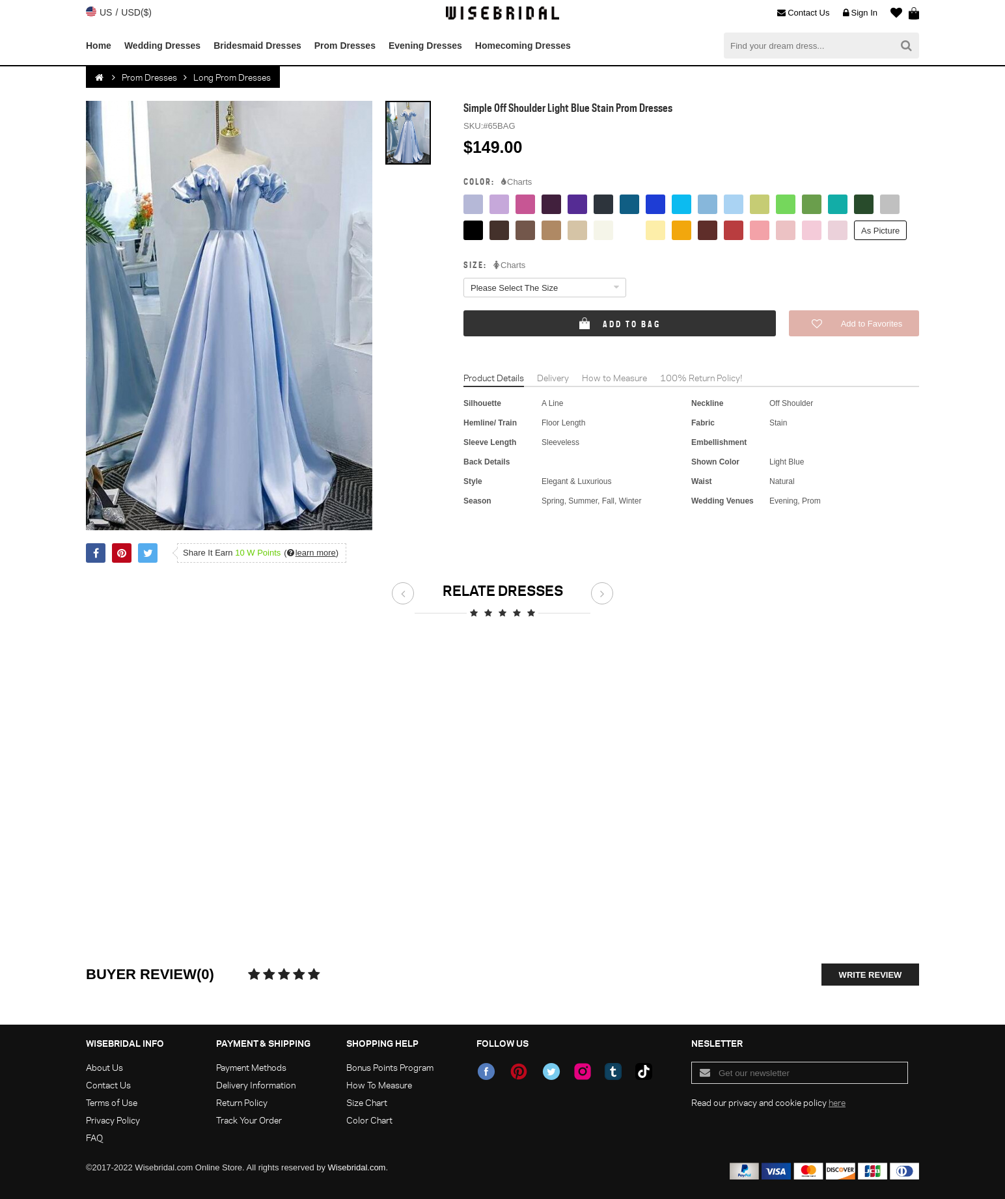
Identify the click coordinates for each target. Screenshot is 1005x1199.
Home (98, 45)
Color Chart (369, 1119)
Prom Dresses (345, 45)
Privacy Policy (113, 1119)
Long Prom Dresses (232, 77)
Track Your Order (249, 1119)
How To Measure (379, 1084)
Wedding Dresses (162, 45)
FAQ (94, 1137)
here (837, 1102)
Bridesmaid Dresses (257, 45)
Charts (516, 182)
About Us (104, 1067)
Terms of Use (111, 1102)
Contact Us (803, 13)
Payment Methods (251, 1067)
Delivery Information (256, 1084)
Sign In (860, 13)
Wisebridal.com (357, 1167)
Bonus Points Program (390, 1067)
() (311, 553)
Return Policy (242, 1102)
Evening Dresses (425, 45)
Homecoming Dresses (523, 45)
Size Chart (366, 1102)
